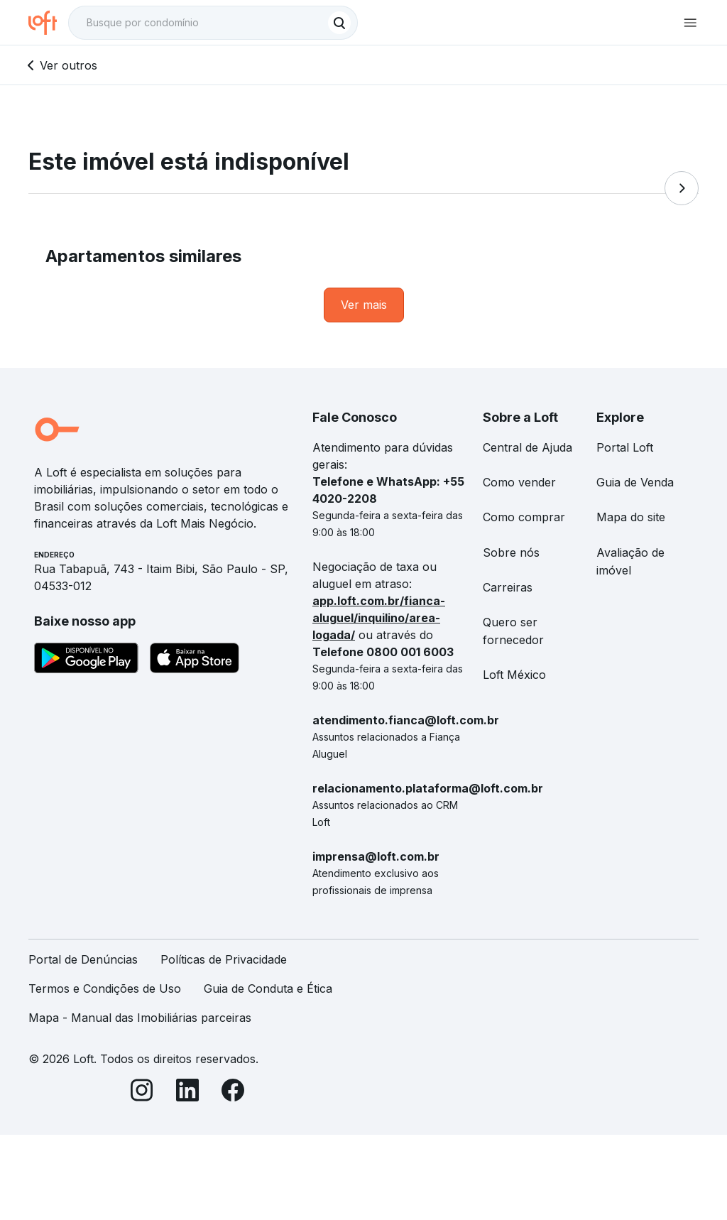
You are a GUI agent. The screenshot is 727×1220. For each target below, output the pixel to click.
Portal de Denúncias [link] (83, 959)
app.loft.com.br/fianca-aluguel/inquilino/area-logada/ (378, 618)
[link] (364, 305)
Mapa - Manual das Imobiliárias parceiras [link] (139, 1018)
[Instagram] (142, 1092)
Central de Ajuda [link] (527, 447)
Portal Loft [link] (624, 447)
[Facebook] (233, 1092)
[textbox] (213, 23)
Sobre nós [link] (511, 552)
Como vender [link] (519, 482)
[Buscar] (339, 22)
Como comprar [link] (524, 517)
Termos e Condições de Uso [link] (104, 988)
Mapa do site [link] (630, 517)
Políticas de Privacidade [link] (223, 959)
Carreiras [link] (507, 587)
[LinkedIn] (187, 1092)
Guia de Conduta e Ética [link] (268, 988)
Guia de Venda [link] (635, 482)
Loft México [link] (514, 675)
